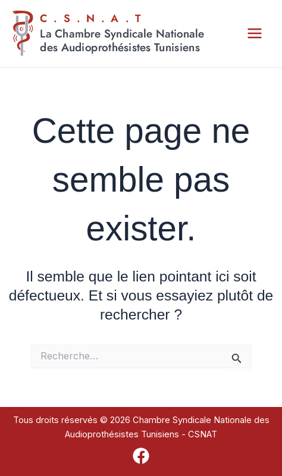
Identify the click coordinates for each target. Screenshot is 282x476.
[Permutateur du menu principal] (254, 33)
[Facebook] (141, 455)
